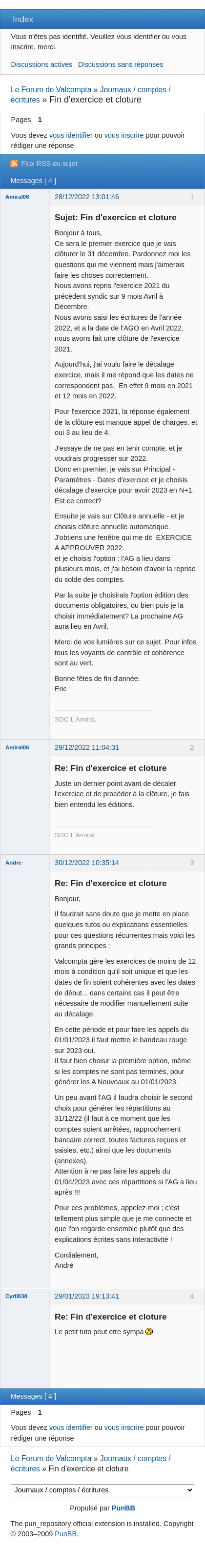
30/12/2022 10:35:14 (87, 863)
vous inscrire (124, 135)
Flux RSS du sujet (49, 163)
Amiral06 (17, 197)
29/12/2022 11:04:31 (87, 747)
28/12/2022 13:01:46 (87, 197)
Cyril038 (16, 1296)
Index (23, 19)
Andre (13, 863)
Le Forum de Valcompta (51, 89)
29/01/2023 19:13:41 (87, 1296)
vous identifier (71, 135)
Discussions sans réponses (120, 64)
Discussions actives (42, 64)
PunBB (123, 1508)
